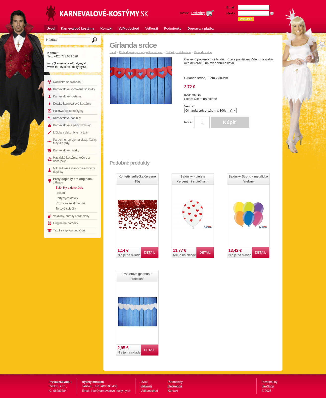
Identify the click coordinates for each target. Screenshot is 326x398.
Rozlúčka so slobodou (67, 82)
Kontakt (106, 28)
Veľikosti (146, 386)
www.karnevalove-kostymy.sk (66, 67)
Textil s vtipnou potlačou (69, 230)
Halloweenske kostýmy (68, 111)
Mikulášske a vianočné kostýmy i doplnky (74, 170)
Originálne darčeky (65, 223)
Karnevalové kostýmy (77, 28)
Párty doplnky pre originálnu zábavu (73, 180)
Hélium (60, 193)
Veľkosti (151, 28)
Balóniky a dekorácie (69, 187)
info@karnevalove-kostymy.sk (67, 63)
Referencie (175, 386)
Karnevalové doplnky (67, 118)
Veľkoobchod (129, 28)
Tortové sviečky (66, 208)
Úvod (51, 28)
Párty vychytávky (67, 198)
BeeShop (268, 386)
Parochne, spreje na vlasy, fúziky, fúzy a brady (75, 141)
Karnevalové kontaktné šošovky (74, 89)
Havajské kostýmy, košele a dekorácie (71, 159)
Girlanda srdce (203, 52)
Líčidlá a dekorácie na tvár (70, 132)
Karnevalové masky (66, 150)
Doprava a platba (200, 28)
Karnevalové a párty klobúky (72, 125)
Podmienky (172, 28)
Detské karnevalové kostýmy (72, 103)
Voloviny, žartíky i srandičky (71, 216)
